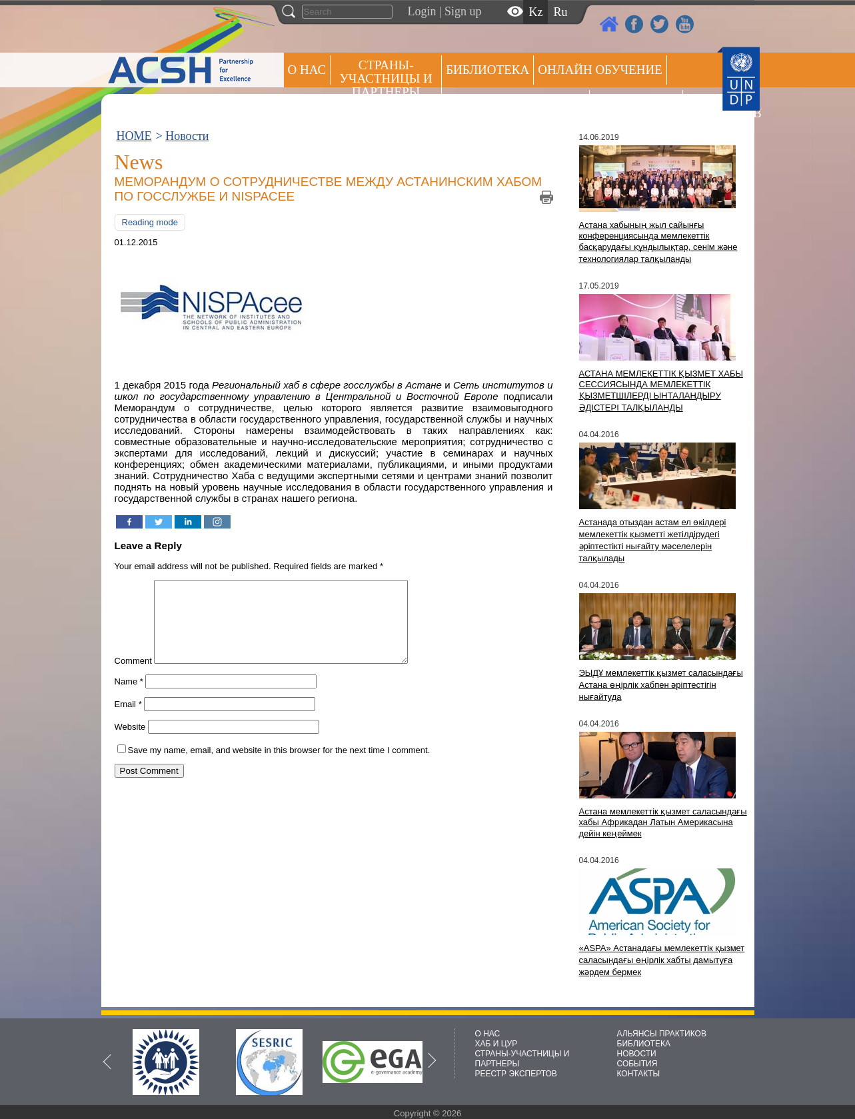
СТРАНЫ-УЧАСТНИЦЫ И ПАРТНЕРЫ (386, 78)
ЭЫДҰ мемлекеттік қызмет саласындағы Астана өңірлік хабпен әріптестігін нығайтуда (661, 685)
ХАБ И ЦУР (496, 1043)
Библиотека (487, 70)
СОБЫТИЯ (637, 1063)
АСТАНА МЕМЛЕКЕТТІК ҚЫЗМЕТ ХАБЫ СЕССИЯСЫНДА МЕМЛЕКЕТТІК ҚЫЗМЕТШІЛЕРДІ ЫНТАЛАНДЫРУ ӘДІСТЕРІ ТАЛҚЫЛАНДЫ (661, 391)
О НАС (307, 70)
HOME (134, 136)
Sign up (463, 11)
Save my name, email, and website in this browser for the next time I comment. (279, 766)
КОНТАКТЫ (638, 1073)
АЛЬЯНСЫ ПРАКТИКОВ (661, 1033)
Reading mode (150, 222)
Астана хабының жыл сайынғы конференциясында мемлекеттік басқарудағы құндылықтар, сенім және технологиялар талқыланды (658, 242)
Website (130, 743)
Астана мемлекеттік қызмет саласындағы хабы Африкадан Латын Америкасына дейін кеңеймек (663, 822)
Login (422, 11)
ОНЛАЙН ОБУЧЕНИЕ (600, 70)
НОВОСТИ (636, 1053)
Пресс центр (636, 104)
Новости (187, 136)
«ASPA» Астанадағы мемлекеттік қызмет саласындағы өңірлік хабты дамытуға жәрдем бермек (662, 960)
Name (129, 697)
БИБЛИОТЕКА (644, 1043)
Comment (133, 677)
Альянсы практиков (515, 104)
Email (128, 720)
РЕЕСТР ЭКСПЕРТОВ (710, 106)
